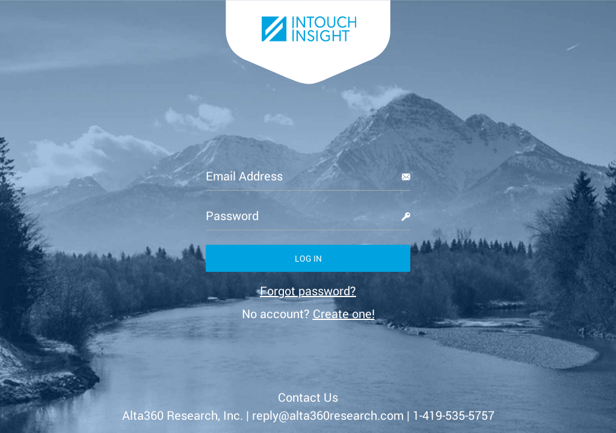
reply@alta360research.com (328, 415)
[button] (308, 258)
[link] (308, 290)
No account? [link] (308, 313)
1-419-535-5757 (453, 415)
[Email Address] (308, 176)
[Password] (308, 215)
